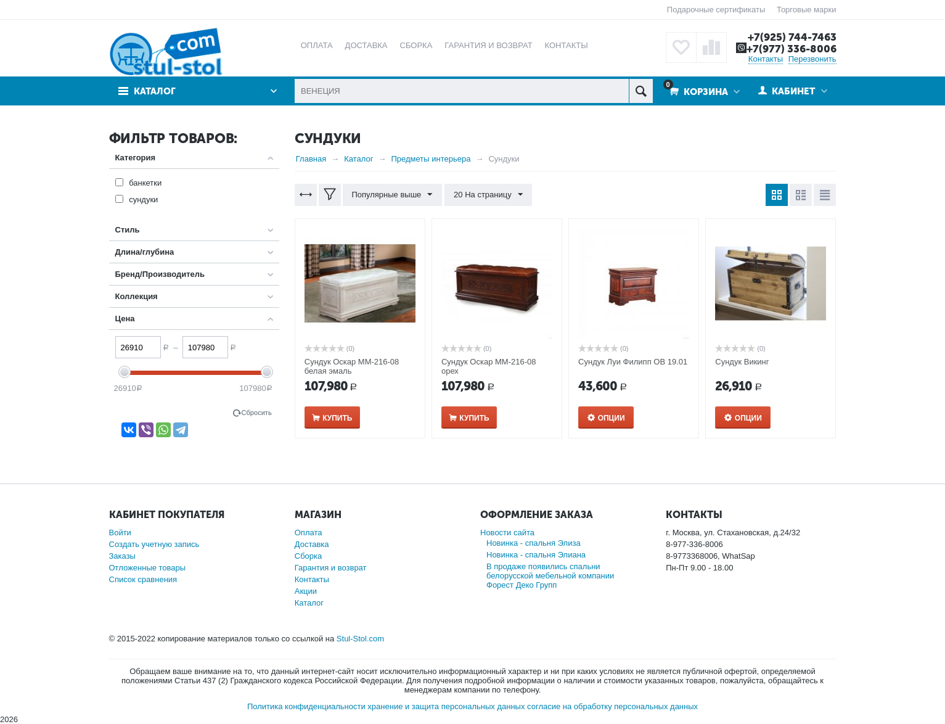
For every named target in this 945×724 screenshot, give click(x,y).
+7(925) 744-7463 (792, 37)
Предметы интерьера (431, 158)
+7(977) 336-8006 (792, 49)
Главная (311, 158)
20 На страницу (487, 195)
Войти (120, 532)
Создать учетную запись (154, 544)
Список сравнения (143, 579)
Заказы (122, 556)
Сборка (308, 556)
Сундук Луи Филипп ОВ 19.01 (632, 361)
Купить (337, 418)
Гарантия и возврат (331, 567)
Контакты (765, 59)
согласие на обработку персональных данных (612, 706)
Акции (306, 591)
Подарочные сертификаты (716, 9)
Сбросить (257, 412)
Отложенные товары (147, 567)
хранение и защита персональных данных (446, 706)
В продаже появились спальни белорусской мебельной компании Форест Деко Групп (550, 576)
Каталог (155, 91)
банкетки (145, 182)
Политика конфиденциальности (306, 706)
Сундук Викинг (742, 361)
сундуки (143, 199)
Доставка (312, 544)
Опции (611, 418)
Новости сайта (507, 532)
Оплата (308, 532)
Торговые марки (807, 9)
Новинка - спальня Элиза (533, 543)
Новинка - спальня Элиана (536, 554)
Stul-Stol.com (360, 638)
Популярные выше (392, 195)
